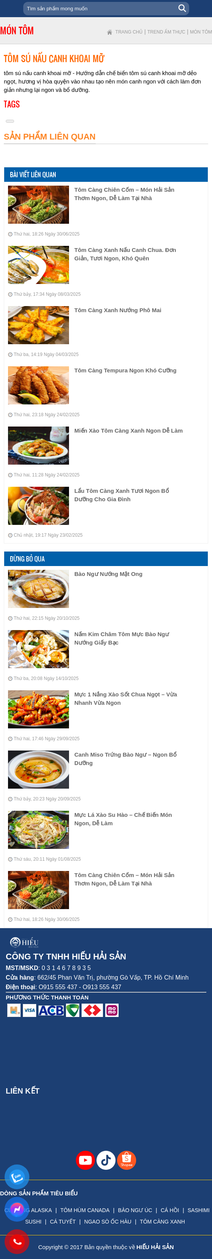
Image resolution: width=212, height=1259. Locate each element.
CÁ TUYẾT (63, 1222)
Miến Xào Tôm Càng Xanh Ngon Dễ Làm (128, 430)
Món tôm (201, 32)
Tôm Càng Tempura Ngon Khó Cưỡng (125, 370)
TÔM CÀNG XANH (162, 1222)
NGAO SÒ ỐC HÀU (108, 1222)
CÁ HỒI (170, 1210)
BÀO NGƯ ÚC (135, 1210)
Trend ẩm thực (166, 32)
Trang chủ (129, 32)
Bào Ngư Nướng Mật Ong (108, 574)
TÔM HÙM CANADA (84, 1210)
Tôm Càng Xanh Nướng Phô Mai (117, 310)
